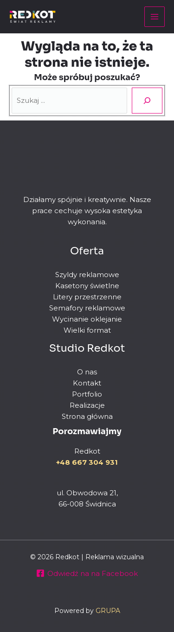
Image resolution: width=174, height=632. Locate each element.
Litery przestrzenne (87, 296)
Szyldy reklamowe (87, 274)
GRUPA (108, 611)
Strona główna (87, 416)
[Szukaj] (147, 101)
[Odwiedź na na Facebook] (87, 573)
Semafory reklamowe (87, 307)
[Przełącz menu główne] (154, 16)
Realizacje (87, 405)
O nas (87, 371)
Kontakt (87, 383)
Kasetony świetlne (87, 285)
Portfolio (87, 394)
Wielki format (87, 330)
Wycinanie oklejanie (87, 319)
